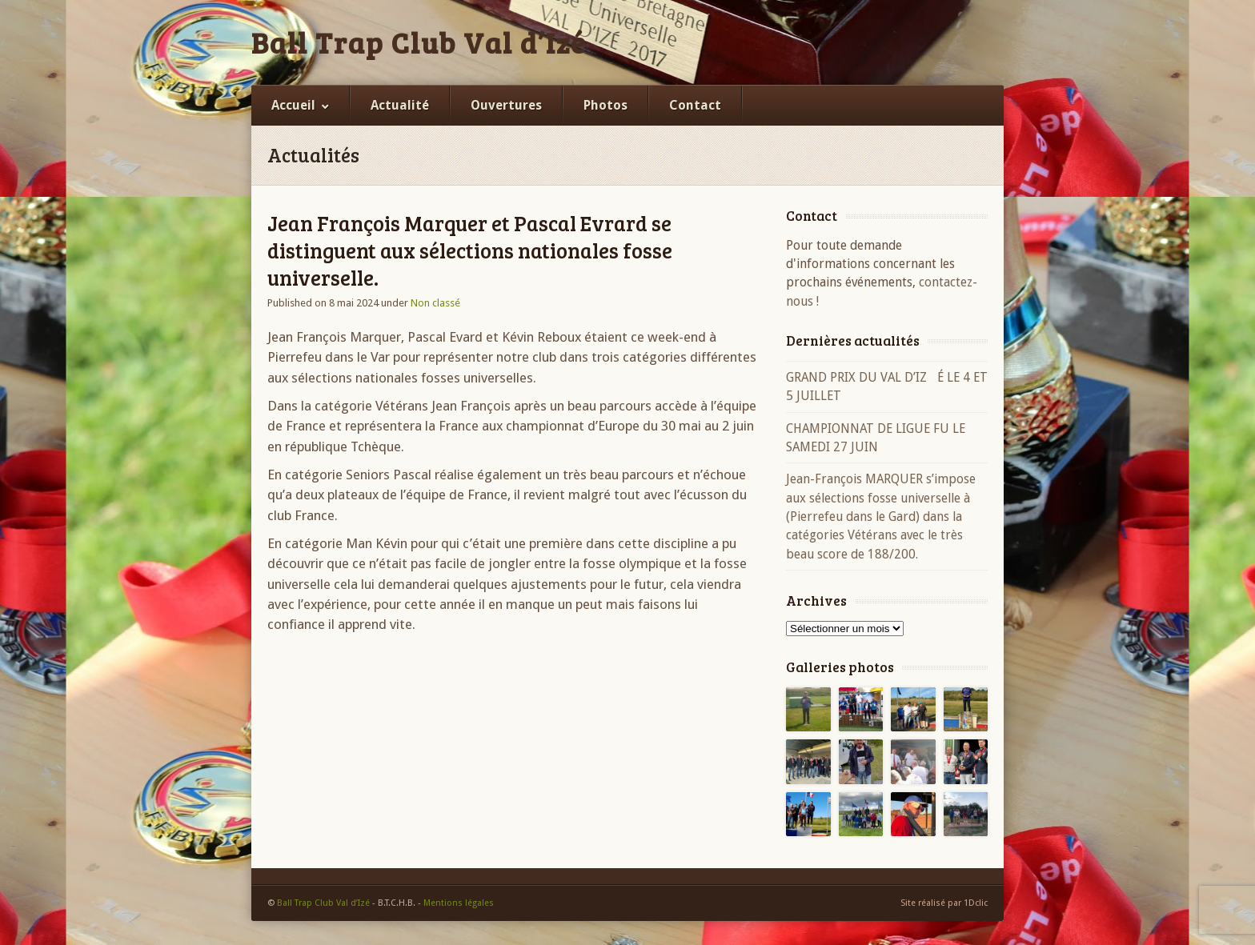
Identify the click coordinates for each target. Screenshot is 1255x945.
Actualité (400, 105)
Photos (605, 105)
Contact (695, 105)
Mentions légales (458, 903)
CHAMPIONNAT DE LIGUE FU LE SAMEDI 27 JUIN (875, 437)
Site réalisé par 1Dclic (944, 903)
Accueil (293, 105)
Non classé (435, 303)
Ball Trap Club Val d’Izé (418, 42)
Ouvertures (506, 105)
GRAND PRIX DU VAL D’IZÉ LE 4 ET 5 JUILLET (887, 386)
